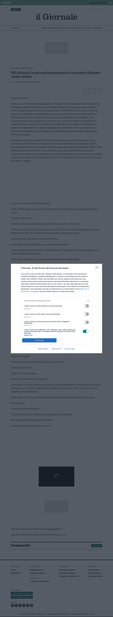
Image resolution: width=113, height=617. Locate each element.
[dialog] (56, 308)
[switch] (86, 305)
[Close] (97, 268)
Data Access (56, 349)
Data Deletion (43, 349)
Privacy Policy (70, 349)
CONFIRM (39, 340)
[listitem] (56, 300)
